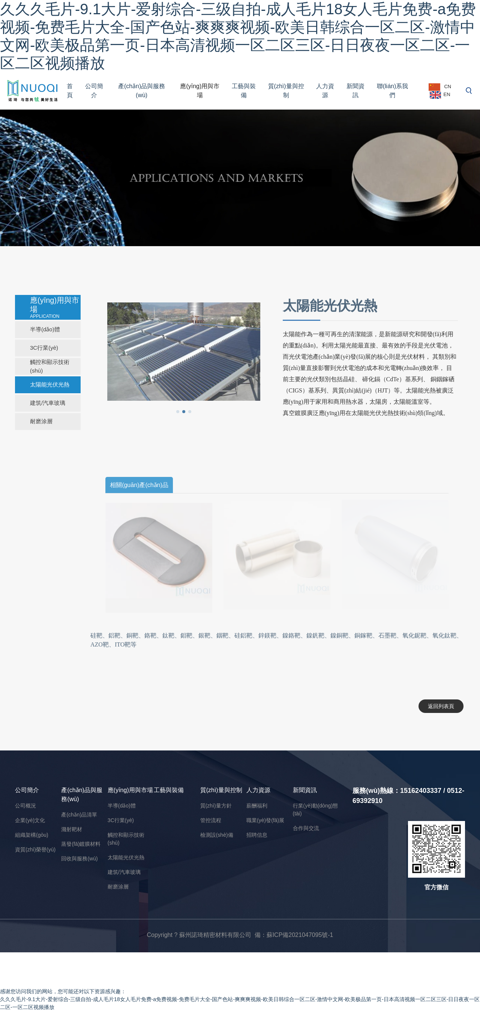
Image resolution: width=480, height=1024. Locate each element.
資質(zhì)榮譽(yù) (35, 850)
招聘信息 (256, 835)
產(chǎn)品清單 (79, 815)
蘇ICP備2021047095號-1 (300, 935)
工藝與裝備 (244, 90)
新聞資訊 (355, 90)
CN (440, 87)
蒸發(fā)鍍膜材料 (80, 844)
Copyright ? (163, 935)
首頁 (70, 90)
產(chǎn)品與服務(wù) (141, 90)
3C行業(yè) (44, 347)
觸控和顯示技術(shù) (49, 366)
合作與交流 (306, 828)
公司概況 (25, 806)
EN (440, 95)
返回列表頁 (439, 706)
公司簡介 (94, 90)
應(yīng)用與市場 (199, 90)
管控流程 (210, 820)
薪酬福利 (256, 806)
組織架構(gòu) (31, 835)
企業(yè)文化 (30, 820)
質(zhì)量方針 (216, 806)
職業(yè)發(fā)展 (265, 820)
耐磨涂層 (41, 421)
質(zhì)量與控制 (286, 90)
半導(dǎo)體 (45, 329)
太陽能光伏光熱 (49, 384)
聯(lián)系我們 (392, 90)
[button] (175, 411)
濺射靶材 (71, 829)
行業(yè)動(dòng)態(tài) (315, 809)
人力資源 (325, 90)
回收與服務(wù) (79, 859)
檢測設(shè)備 (216, 835)
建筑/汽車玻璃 (47, 403)
